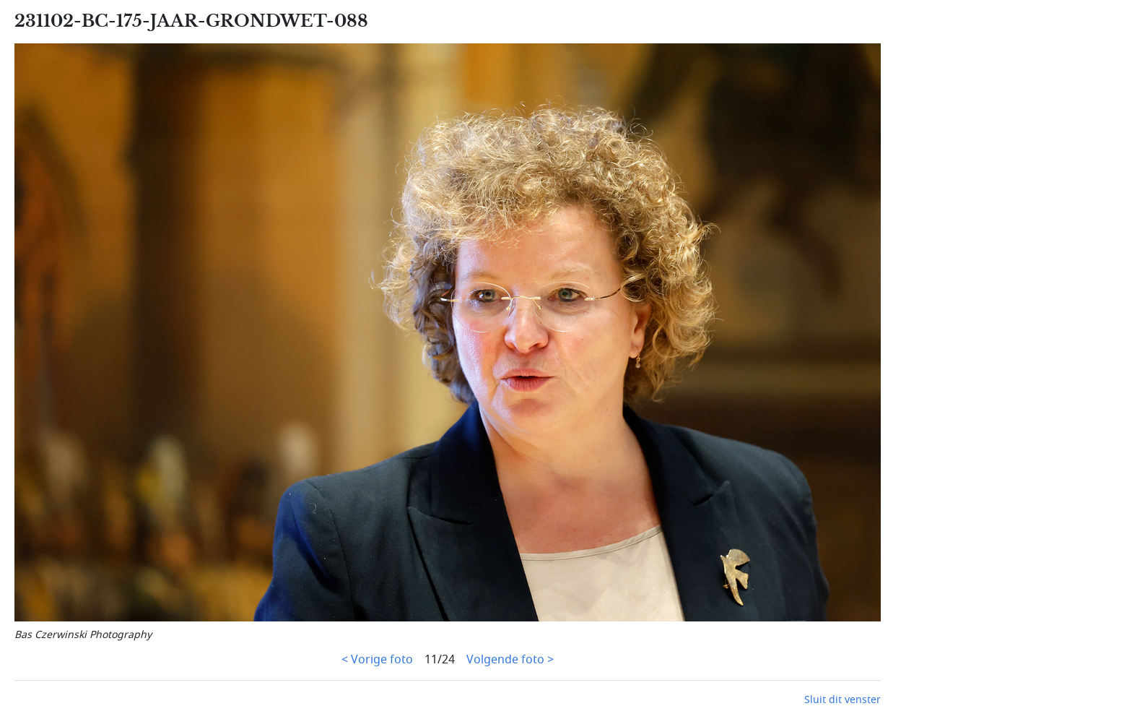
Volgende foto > (510, 659)
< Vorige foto (377, 659)
